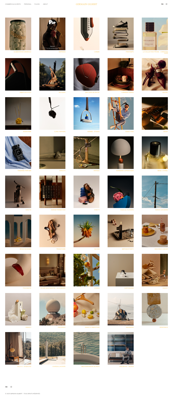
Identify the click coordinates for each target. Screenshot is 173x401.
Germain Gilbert (86, 4)
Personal (27, 4)
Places (37, 4)
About (45, 4)
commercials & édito (13, 4)
